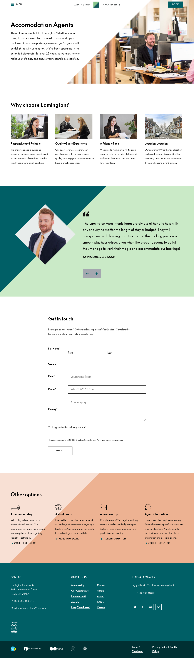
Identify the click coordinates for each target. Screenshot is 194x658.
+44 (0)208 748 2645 (22, 601)
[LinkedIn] (151, 607)
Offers (100, 590)
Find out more (146, 593)
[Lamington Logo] (97, 5)
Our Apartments (80, 590)
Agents (75, 602)
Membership (77, 585)
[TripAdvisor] (159, 607)
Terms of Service (111, 440)
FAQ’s (100, 602)
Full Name (54, 348)
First (70, 352)
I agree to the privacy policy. (69, 427)
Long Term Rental (80, 607)
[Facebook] (143, 607)
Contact (101, 585)
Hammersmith (78, 596)
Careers (101, 607)
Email (51, 376)
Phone (52, 389)
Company (54, 364)
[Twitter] (135, 607)
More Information (25, 543)
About (100, 596)
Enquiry (52, 409)
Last (109, 352)
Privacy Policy (95, 440)
